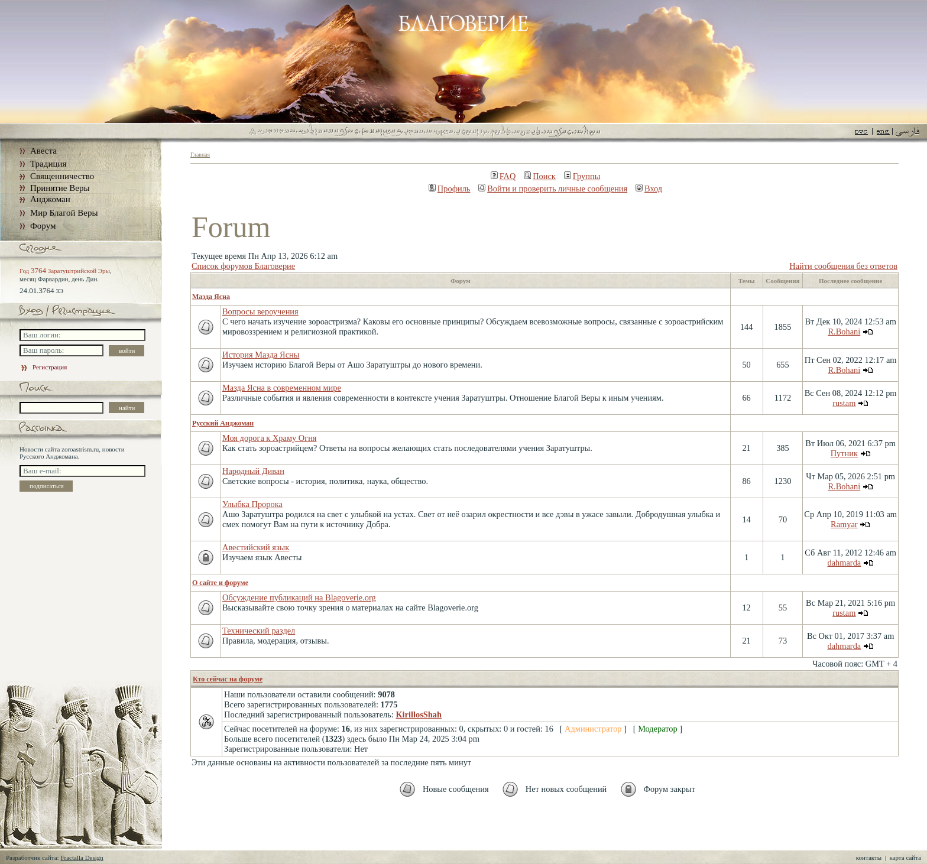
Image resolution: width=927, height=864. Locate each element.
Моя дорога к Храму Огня (269, 438)
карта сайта (905, 857)
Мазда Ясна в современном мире (281, 387)
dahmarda (844, 562)
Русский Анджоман (223, 423)
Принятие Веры (60, 188)
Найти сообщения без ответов (843, 266)
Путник (844, 453)
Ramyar (844, 524)
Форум (43, 225)
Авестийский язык (255, 547)
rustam (843, 403)
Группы (582, 176)
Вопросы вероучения (260, 311)
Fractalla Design (81, 857)
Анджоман (50, 199)
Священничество (62, 176)
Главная (200, 154)
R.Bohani (844, 331)
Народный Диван (253, 471)
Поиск (540, 176)
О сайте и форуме (220, 583)
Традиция (48, 163)
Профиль (450, 188)
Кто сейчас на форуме (227, 679)
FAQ (503, 176)
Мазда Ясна (211, 297)
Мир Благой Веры (64, 212)
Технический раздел (258, 630)
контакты (868, 857)
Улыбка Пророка (252, 504)
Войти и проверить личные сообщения (552, 188)
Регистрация (43, 367)
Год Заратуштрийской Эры (65, 270)
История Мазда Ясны (260, 354)
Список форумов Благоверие (243, 266)
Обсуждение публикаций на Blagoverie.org (299, 597)
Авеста (43, 150)
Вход (649, 188)
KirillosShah (419, 714)
